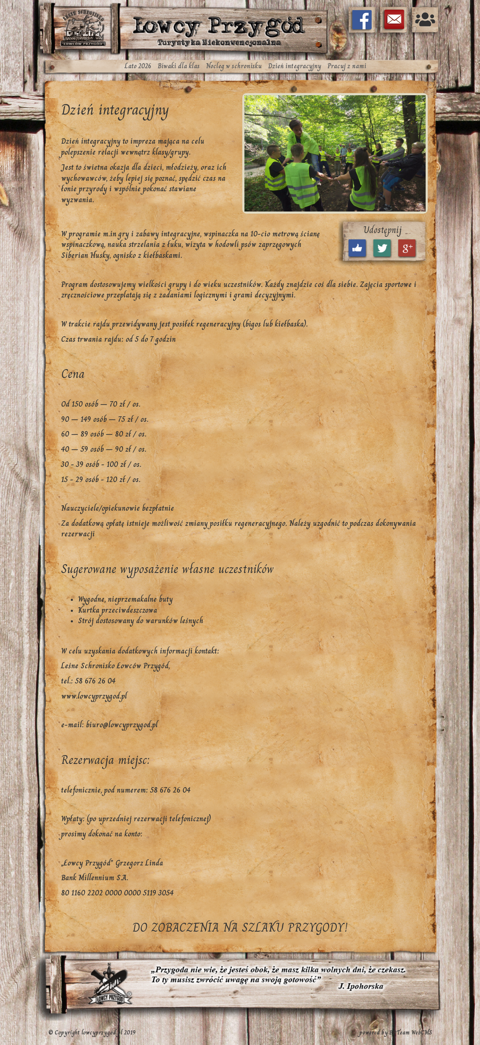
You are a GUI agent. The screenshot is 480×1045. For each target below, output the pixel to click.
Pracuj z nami (346, 66)
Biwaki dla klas (179, 66)
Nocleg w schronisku (234, 66)
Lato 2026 (138, 66)
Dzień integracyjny (294, 66)
